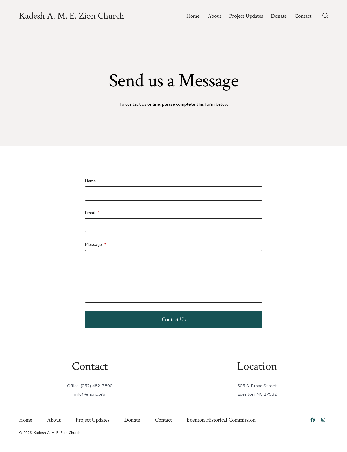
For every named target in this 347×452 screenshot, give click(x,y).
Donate (279, 16)
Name (90, 181)
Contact (303, 16)
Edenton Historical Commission (221, 419)
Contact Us (174, 319)
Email (92, 213)
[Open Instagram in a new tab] (323, 420)
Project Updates (246, 16)
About (214, 16)
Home (193, 16)
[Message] (173, 276)
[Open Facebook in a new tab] (312, 420)
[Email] (173, 225)
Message (95, 244)
